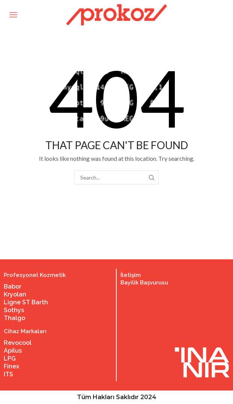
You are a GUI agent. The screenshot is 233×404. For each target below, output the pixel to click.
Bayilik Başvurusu (144, 282)
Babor (12, 286)
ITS (8, 374)
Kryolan (15, 294)
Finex (11, 366)
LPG (10, 358)
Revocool (18, 342)
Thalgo (14, 318)
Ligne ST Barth (26, 302)
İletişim (130, 275)
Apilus (13, 350)
